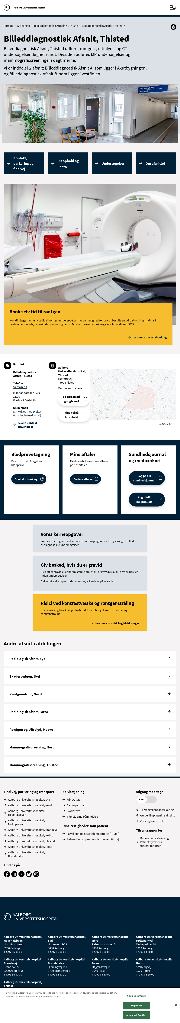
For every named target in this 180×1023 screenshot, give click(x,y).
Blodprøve (73, 811)
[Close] (176, 1005)
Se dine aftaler (83, 479)
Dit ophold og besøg (68, 163)
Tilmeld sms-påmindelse (82, 816)
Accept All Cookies (136, 1015)
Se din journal (76, 805)
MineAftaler (74, 799)
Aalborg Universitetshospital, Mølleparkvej (26, 822)
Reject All (136, 1005)
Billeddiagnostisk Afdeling (51, 25)
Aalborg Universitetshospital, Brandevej (33, 830)
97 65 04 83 (20, 387)
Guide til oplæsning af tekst (157, 815)
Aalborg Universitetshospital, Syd (29, 799)
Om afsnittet (155, 163)
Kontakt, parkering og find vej (23, 163)
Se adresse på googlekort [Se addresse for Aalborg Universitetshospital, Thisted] (71, 399)
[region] (90, 1005)
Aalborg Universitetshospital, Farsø (30, 847)
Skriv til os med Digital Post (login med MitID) (27, 413)
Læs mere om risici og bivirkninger (117, 623)
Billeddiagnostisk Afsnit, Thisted (103, 25)
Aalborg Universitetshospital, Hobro (30, 835)
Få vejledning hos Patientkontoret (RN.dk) (93, 834)
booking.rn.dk (142, 320)
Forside (9, 25)
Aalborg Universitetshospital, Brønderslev (26, 854)
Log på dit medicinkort (144, 499)
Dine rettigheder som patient (85, 825)
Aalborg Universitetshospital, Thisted (31, 841)
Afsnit (75, 25)
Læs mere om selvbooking (150, 337)
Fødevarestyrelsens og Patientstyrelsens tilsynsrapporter (154, 842)
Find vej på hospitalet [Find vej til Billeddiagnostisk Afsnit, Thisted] (72, 415)
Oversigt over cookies (153, 821)
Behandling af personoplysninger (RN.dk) (93, 839)
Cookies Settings (136, 995)
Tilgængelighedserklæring (157, 810)
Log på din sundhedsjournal (144, 478)
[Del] (173, 27)
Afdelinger (24, 25)
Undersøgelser (113, 163)
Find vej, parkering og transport (29, 791)
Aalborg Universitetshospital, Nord (30, 805)
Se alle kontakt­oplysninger (28, 424)
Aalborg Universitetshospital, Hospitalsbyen (26, 812)
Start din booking (26, 479)
